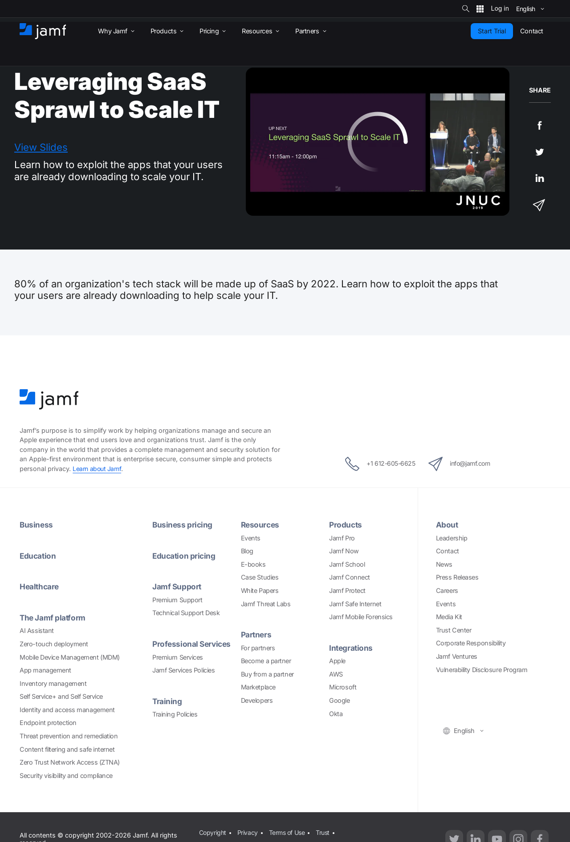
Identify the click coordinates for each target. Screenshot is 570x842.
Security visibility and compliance (66, 775)
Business (36, 524)
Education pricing (184, 555)
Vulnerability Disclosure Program (482, 669)
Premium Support (177, 599)
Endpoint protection (48, 722)
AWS (336, 674)
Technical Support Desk (186, 612)
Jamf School (347, 564)
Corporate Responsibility (470, 643)
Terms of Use (288, 832)
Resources (261, 524)
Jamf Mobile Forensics (361, 616)
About (447, 524)
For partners (258, 647)
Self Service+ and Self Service (61, 696)
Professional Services (193, 643)
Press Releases (457, 577)
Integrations (351, 648)
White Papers (260, 590)
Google (339, 700)
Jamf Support (177, 586)
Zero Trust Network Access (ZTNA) (70, 762)
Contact (447, 551)
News (444, 564)
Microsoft (342, 687)
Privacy (248, 832)
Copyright (212, 832)
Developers (257, 700)
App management (45, 669)
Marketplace (258, 687)
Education (38, 555)
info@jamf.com (464, 463)
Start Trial (492, 31)
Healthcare (40, 586)
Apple (337, 661)
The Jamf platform (53, 617)
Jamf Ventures (456, 656)
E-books (253, 564)
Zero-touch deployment (54, 643)
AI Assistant (37, 630)
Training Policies (174, 713)
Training (167, 700)
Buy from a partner (267, 674)
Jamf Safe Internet (355, 603)
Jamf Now (343, 551)
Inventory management (53, 683)
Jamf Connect (349, 577)
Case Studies (260, 577)
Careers (447, 590)
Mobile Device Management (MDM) (70, 657)
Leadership (452, 537)
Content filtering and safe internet (67, 749)
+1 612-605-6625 (376, 463)
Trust (326, 832)
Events (251, 537)
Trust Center (454, 630)
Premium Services (177, 657)
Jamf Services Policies (183, 669)
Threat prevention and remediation (69, 735)
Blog (247, 551)
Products (346, 524)
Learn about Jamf (98, 468)
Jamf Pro (341, 537)
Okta (335, 713)
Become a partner (266, 661)
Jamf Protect (347, 590)
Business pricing (183, 524)
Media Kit (449, 616)
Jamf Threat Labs (266, 603)
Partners (257, 634)
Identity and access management (67, 709)
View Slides (41, 147)
